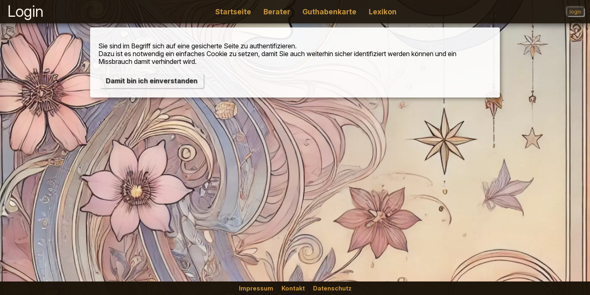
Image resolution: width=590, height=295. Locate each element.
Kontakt (293, 288)
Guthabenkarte (329, 12)
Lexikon (383, 12)
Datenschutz (332, 288)
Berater (276, 12)
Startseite (233, 12)
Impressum (256, 288)
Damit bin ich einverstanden (151, 81)
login (575, 12)
